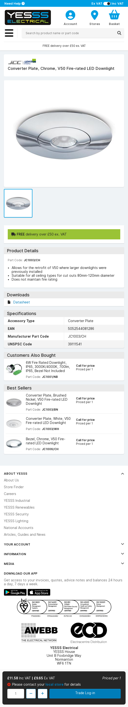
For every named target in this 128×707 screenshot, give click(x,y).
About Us (11, 480)
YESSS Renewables (19, 507)
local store (54, 684)
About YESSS (64, 473)
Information (64, 554)
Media (64, 564)
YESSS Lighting (16, 521)
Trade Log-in (85, 693)
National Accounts (18, 528)
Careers (10, 494)
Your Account (64, 544)
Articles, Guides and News (24, 534)
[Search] (119, 33)
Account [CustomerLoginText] (70, 24)
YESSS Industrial (17, 501)
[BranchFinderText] (95, 17)
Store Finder (14, 487)
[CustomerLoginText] (70, 14)
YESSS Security (16, 514)
